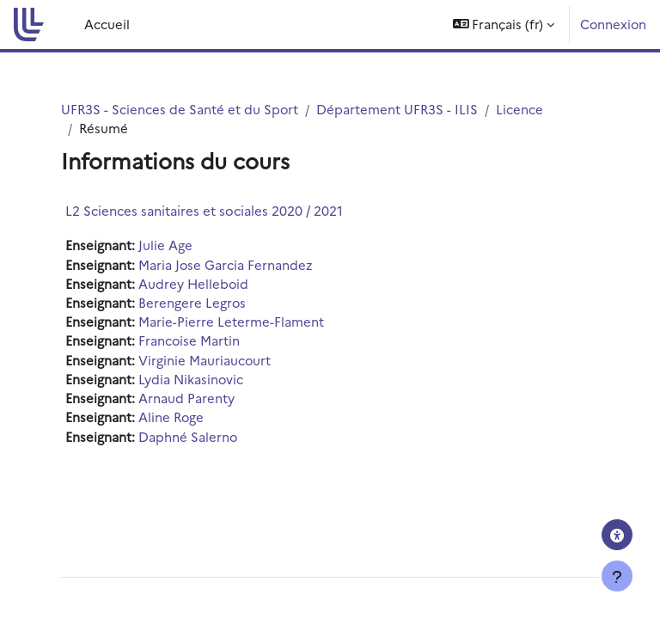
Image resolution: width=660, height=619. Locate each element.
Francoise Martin (189, 340)
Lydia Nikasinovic (190, 379)
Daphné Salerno (187, 436)
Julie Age (165, 245)
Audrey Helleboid (193, 283)
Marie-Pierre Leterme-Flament (231, 321)
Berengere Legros (192, 302)
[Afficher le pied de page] (617, 576)
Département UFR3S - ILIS (397, 109)
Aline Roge (171, 417)
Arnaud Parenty (186, 398)
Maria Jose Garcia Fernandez (225, 264)
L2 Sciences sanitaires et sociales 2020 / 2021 (204, 210)
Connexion (613, 24)
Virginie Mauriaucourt (204, 360)
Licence (519, 109)
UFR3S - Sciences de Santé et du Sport (179, 109)
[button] (504, 24)
